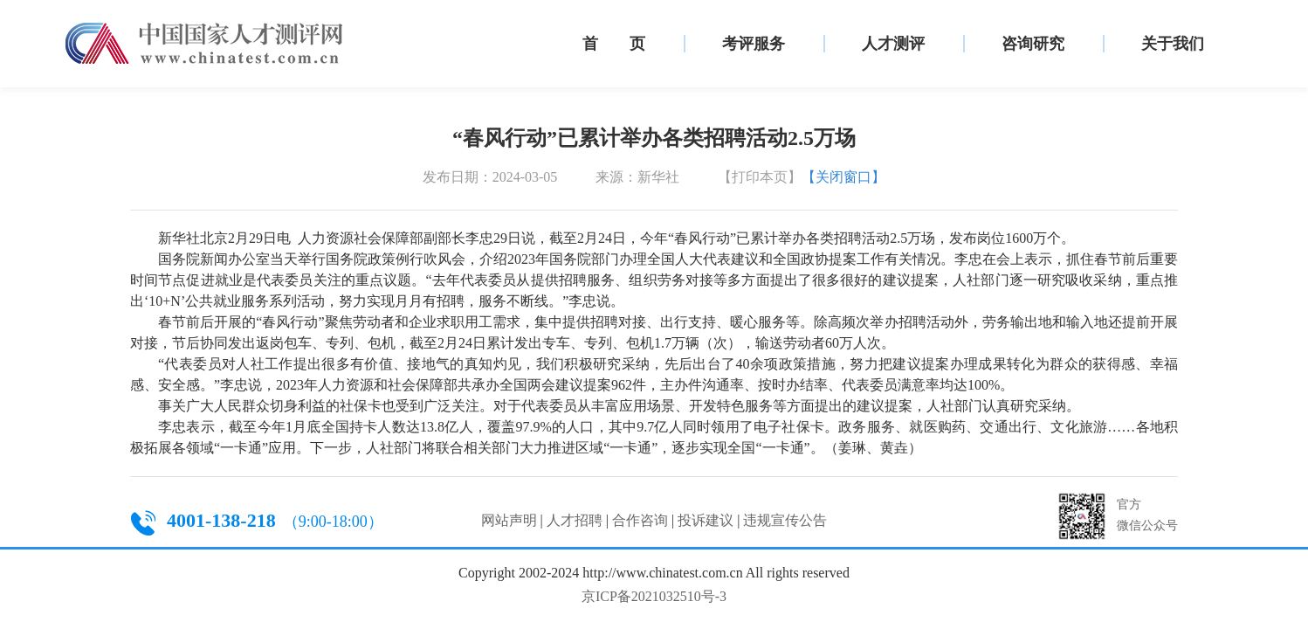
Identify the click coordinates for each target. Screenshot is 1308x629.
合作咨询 (640, 520)
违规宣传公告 (785, 520)
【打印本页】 (760, 176)
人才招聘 (574, 520)
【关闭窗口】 (843, 176)
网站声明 (509, 520)
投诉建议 (705, 520)
